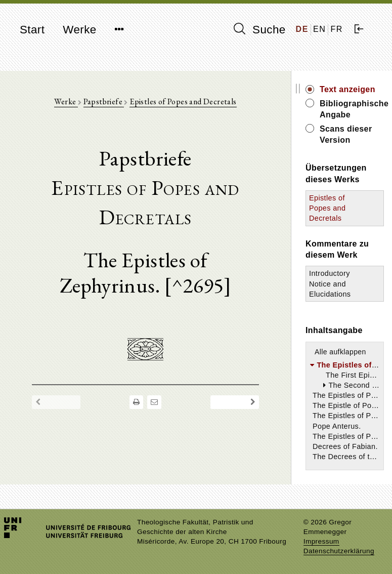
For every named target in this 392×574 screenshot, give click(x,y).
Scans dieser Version (346, 134)
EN (319, 29)
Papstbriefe (103, 101)
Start (32, 29)
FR (336, 29)
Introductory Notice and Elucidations (330, 283)
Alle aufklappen (340, 352)
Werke (79, 29)
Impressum (321, 541)
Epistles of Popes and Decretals (182, 101)
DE (302, 29)
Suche (259, 29)
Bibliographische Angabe (352, 109)
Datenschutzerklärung (338, 551)
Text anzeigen (347, 89)
